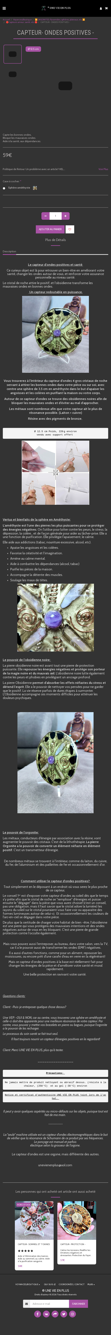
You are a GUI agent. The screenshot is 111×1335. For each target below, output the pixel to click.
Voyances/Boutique (22, 19)
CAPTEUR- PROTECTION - (73, 1244)
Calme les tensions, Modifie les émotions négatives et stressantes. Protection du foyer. (75, 1253)
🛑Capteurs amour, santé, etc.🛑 (21, 22)
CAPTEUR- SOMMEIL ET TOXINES (34, 1244)
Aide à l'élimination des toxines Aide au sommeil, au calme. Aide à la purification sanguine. (34, 1259)
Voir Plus (103, 169)
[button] (4, 8)
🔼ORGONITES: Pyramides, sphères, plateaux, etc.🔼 (60, 19)
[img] (34, 1220)
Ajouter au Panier (50, 229)
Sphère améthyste (20, 188)
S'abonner (78, 1303)
